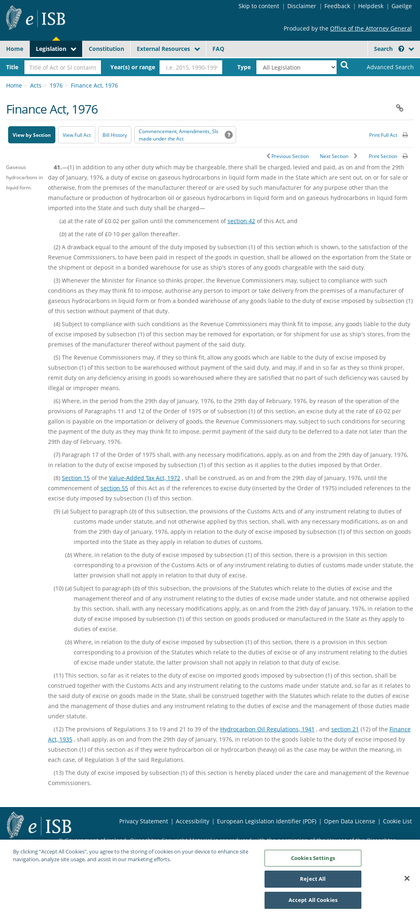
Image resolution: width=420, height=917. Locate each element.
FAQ (218, 49)
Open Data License (349, 821)
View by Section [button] (32, 135)
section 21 (345, 729)
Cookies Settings (313, 862)
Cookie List (397, 821)
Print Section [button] (383, 156)
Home (14, 49)
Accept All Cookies (313, 904)
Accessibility (192, 821)
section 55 (114, 488)
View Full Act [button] (77, 135)
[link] (385, 67)
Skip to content (258, 6)
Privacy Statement (143, 821)
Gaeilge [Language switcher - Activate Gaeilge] (402, 6)
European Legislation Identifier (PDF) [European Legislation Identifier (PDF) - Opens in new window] (266, 821)
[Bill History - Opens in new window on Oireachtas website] (114, 134)
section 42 (241, 221)
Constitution (106, 49)
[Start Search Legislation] (345, 64)
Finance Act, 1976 (94, 85)
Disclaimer (301, 6)
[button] (401, 49)
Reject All (313, 883)
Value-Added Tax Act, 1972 (144, 478)
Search (389, 49)
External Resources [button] (163, 49)
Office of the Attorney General (371, 28)
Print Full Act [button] (383, 135)
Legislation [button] (51, 49)
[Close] (407, 882)
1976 (56, 85)
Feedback (337, 6)
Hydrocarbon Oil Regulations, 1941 (267, 729)
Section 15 (76, 478)
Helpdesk (370, 6)
